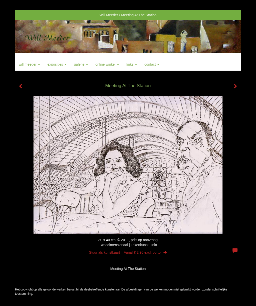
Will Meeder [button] (29, 64)
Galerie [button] (81, 64)
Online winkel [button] (107, 64)
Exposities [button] (57, 64)
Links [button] (131, 64)
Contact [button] (151, 64)
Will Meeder (109, 15)
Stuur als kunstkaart (128, 252)
